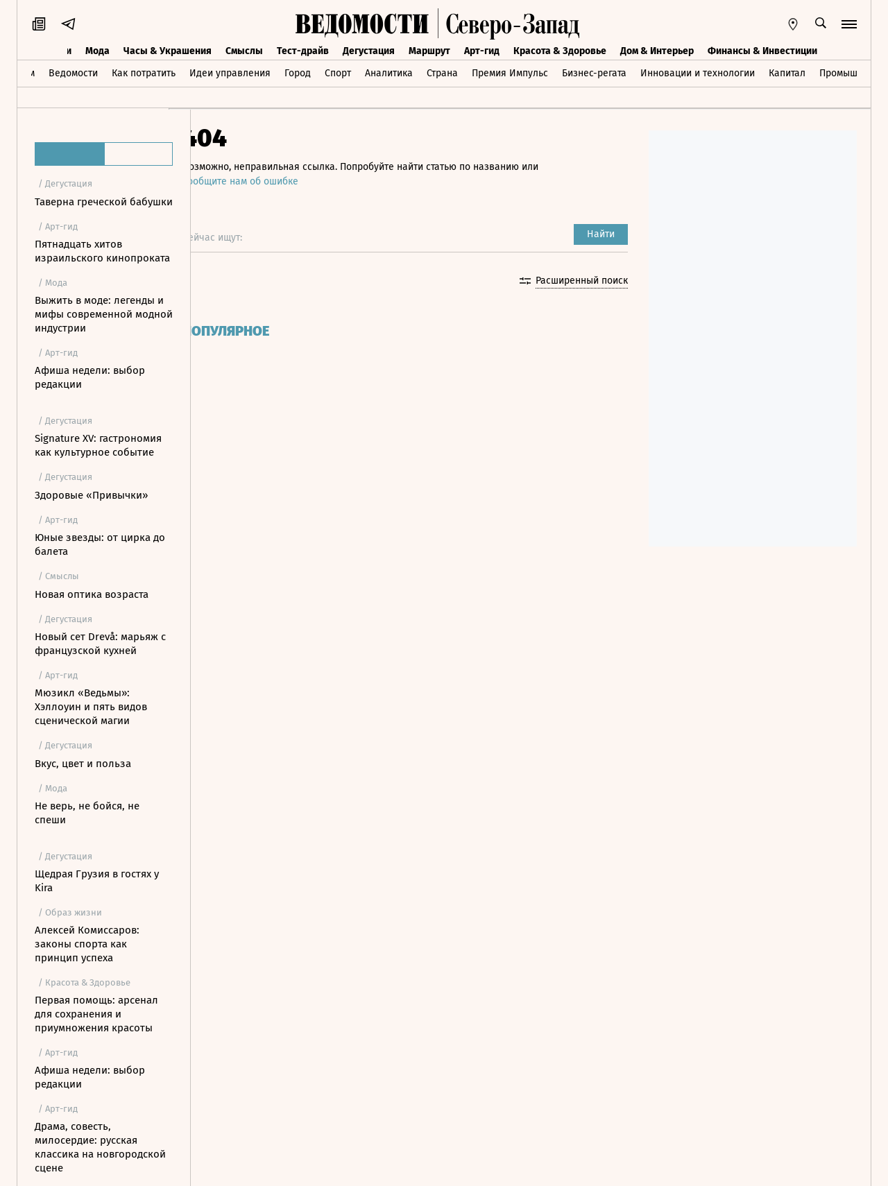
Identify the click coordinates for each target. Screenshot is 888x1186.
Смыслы (244, 51)
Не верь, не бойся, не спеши (87, 813)
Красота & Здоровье (559, 51)
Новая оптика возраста (91, 594)
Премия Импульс (510, 73)
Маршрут (429, 51)
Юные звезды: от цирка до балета (100, 544)
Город (297, 73)
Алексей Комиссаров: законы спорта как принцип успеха (87, 944)
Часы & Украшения (167, 51)
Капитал (787, 73)
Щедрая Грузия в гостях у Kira (97, 881)
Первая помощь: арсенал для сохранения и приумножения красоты (96, 1014)
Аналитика (389, 73)
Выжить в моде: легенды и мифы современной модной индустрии (104, 314)
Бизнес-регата (594, 73)
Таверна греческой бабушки (104, 202)
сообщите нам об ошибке (263, 181)
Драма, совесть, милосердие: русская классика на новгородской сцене (100, 1147)
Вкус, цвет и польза (83, 763)
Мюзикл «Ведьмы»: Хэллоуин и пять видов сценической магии (91, 707)
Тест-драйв (303, 51)
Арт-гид (482, 51)
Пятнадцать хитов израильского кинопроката (102, 251)
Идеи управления (230, 73)
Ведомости (73, 73)
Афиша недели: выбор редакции (90, 377)
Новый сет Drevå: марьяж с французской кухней (100, 643)
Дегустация (369, 51)
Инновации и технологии (697, 73)
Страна (442, 73)
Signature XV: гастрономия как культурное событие (98, 445)
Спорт (338, 73)
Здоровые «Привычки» (91, 495)
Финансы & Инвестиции (762, 51)
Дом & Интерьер (657, 51)
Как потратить (144, 73)
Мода (97, 51)
